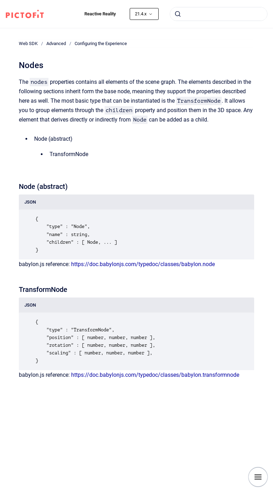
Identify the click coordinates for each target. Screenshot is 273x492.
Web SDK (28, 43)
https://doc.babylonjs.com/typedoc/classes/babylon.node (143, 264)
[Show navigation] (258, 477)
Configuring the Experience (101, 43)
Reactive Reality (100, 13)
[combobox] (218, 14)
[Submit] (177, 14)
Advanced (56, 43)
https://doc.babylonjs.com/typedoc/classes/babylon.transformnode (155, 375)
